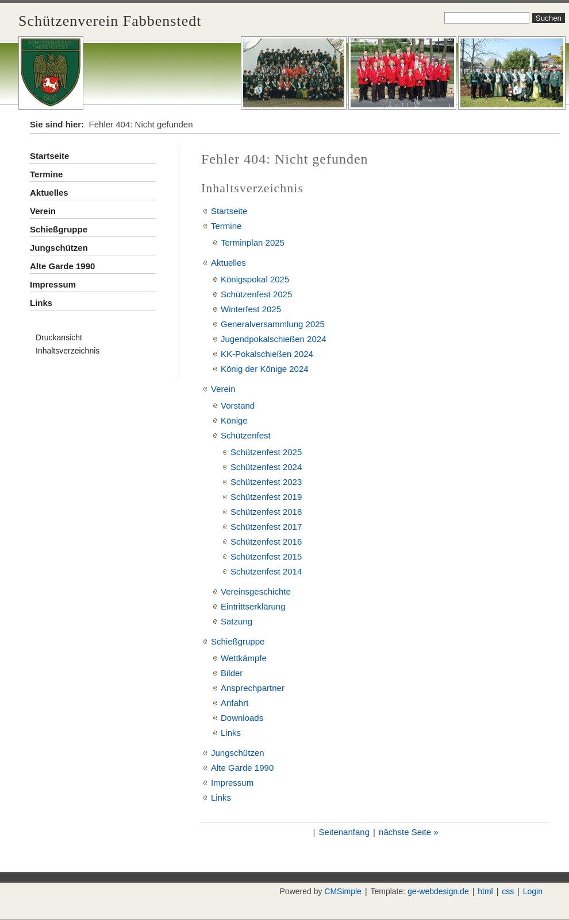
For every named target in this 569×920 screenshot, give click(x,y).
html (485, 891)
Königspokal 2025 (255, 279)
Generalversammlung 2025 (273, 324)
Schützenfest (246, 435)
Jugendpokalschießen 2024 (273, 339)
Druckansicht (59, 337)
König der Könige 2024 (265, 369)
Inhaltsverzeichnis (67, 350)
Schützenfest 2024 (266, 467)
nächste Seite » (408, 832)
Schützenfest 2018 (266, 512)
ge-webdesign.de (438, 891)
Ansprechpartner (252, 688)
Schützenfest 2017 (266, 526)
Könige (234, 420)
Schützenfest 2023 (266, 482)
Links (41, 303)
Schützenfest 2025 (256, 294)
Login (533, 891)
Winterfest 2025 (251, 309)
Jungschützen (59, 248)
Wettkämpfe (244, 658)
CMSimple (343, 891)
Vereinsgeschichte (256, 591)
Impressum (53, 284)
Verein (43, 211)
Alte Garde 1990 (62, 266)
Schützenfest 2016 (266, 541)
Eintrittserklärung (253, 606)
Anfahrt (234, 703)
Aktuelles (49, 192)
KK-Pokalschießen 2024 (267, 354)
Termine (46, 174)
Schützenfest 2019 (266, 497)
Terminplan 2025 (252, 242)
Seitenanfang (344, 832)
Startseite (49, 156)
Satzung (236, 621)
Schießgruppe (58, 229)
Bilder (232, 673)
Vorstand (238, 405)
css (508, 891)
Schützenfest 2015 (266, 556)
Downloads (242, 718)
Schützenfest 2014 (266, 571)
